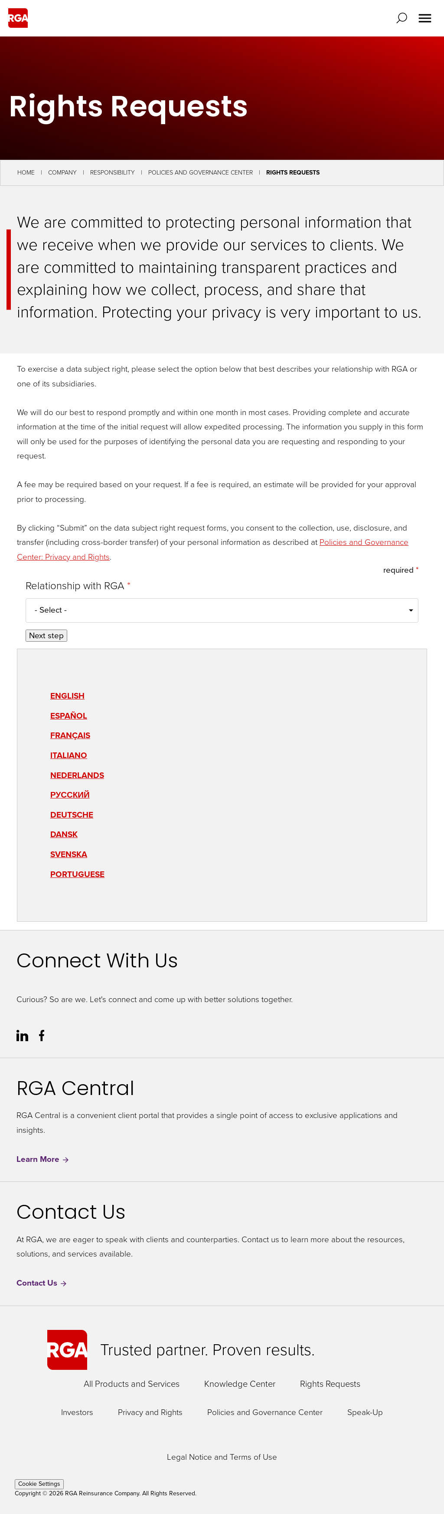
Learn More (43, 1159)
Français (70, 735)
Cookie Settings (39, 1483)
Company (62, 172)
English (67, 695)
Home (26, 172)
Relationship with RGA (76, 586)
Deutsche (71, 814)
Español (68, 715)
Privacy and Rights (150, 1412)
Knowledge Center (239, 1384)
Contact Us (42, 1283)
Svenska (68, 854)
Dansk (64, 834)
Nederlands (77, 775)
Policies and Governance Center (200, 172)
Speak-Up (365, 1412)
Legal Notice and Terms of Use (222, 1457)
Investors (77, 1412)
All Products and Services (132, 1384)
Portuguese (77, 874)
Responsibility (112, 172)
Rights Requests (330, 1384)
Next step (46, 636)
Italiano (68, 755)
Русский (70, 794)
